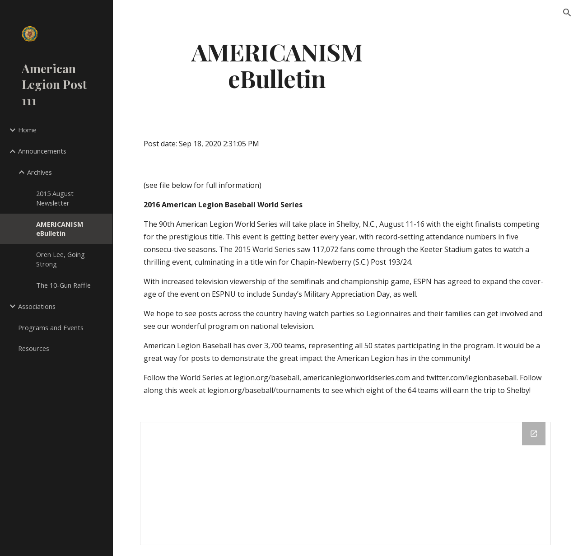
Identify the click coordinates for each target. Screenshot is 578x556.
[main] (277, 64)
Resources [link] (33, 348)
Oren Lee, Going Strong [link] (60, 259)
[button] (567, 12)
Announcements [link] (42, 150)
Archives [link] (39, 172)
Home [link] (27, 129)
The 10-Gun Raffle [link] (63, 285)
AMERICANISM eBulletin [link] (60, 229)
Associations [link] (37, 306)
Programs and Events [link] (51, 327)
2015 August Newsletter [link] (55, 198)
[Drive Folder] (345, 483)
